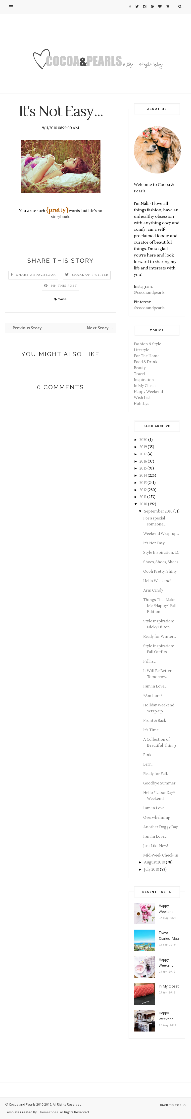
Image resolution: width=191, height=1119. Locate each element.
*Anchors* (152, 695)
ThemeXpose (48, 1112)
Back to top (173, 1105)
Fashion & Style (147, 344)
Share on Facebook (36, 275)
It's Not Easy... (155, 543)
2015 (143, 468)
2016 (143, 461)
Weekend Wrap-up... (161, 533)
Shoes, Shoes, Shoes (160, 562)
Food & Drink (145, 362)
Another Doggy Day (160, 827)
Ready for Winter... (159, 636)
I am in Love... (155, 686)
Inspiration (144, 380)
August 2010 (154, 862)
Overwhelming (156, 817)
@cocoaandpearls (149, 292)
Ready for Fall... (156, 774)
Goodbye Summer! (159, 783)
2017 (143, 454)
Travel (139, 374)
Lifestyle (141, 350)
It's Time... (152, 730)
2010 (143, 504)
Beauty (140, 368)
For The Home (146, 356)
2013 (143, 482)
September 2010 (158, 511)
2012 (143, 490)
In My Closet (145, 386)
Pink (147, 755)
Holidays (141, 403)
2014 (143, 475)
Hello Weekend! (157, 581)
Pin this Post (64, 286)
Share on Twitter (90, 275)
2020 (143, 439)
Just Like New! (155, 846)
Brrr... (148, 764)
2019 (143, 447)
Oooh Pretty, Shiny (160, 571)
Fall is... (149, 661)
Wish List (142, 397)
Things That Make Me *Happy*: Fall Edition (160, 606)
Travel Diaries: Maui (169, 935)
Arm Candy (153, 590)
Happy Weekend (148, 391)
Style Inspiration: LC (161, 552)
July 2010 (151, 869)
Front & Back (154, 720)
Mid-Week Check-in (160, 855)
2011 (143, 497)
